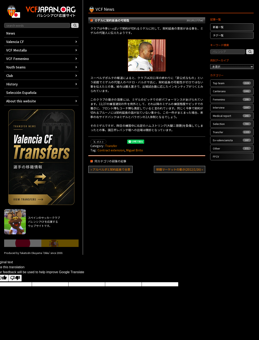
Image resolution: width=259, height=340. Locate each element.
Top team (232, 83)
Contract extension (111, 150)
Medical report (232, 116)
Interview (232, 107)
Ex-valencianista (232, 140)
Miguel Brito (134, 150)
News (10, 33)
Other (232, 148)
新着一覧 (218, 27)
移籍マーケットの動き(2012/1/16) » (179, 169)
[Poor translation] (15, 278)
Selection (232, 124)
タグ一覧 (218, 35)
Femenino (232, 99)
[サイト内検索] (75, 25)
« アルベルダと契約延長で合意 (110, 169)
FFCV (216, 156)
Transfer (111, 146)
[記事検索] (250, 51)
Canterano (232, 91)
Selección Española (21, 92)
